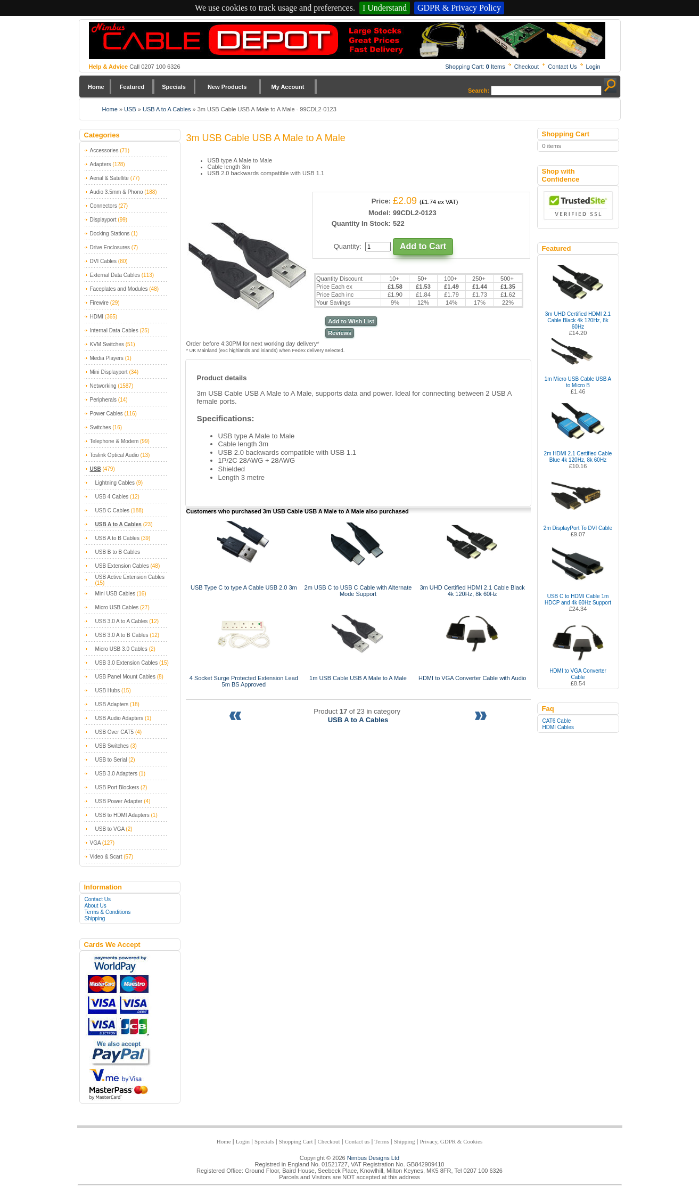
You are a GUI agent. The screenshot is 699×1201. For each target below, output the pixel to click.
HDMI (97, 317)
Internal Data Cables (114, 330)
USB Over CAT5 (114, 732)
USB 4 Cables (112, 497)
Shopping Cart (296, 1141)
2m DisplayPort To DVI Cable (578, 528)
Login (593, 66)
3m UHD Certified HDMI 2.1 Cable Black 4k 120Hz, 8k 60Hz (578, 320)
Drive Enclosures (110, 247)
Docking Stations (110, 233)
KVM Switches (107, 344)
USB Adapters (112, 704)
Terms (381, 1141)
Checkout (526, 66)
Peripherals (103, 400)
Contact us (357, 1141)
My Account (288, 87)
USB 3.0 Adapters (116, 774)
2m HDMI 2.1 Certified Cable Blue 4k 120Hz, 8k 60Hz (578, 457)
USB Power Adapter (119, 801)
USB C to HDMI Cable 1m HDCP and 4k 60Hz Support (578, 599)
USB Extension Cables (122, 566)
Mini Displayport (109, 372)
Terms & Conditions (108, 912)
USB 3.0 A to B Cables (122, 635)
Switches (100, 427)
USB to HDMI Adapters (122, 815)
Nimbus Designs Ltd (373, 1158)
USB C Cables (112, 510)
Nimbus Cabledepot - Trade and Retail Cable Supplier (347, 40)
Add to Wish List (351, 321)
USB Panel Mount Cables (125, 677)
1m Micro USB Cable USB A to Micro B (578, 382)
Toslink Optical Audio (114, 455)
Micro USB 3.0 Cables (121, 649)
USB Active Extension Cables (130, 577)
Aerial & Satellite (109, 178)
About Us (95, 906)
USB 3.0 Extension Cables (126, 663)
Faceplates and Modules (119, 289)
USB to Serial (111, 760)
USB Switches (112, 746)
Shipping (95, 918)
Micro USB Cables (117, 607)
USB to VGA (110, 829)
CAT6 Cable (556, 721)
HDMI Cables (558, 727)
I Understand (385, 7)
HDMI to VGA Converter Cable (577, 674)
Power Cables (106, 413)
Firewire (99, 303)
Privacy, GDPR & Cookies (451, 1141)
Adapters (100, 164)
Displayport (103, 220)
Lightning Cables (115, 483)
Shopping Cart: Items (475, 66)
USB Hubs (107, 690)
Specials (174, 87)
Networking (103, 386)
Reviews (339, 333)
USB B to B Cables (117, 552)
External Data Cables (115, 275)
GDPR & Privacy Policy (459, 7)
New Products (227, 87)
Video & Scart (106, 857)
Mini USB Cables (115, 594)
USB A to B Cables (117, 538)
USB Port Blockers (117, 787)
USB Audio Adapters (119, 718)
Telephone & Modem (114, 441)
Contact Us (562, 66)
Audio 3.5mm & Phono (116, 192)
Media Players (107, 358)
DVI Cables (103, 261)
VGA (95, 843)
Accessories (104, 150)
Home (96, 87)
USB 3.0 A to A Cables (121, 621)
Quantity (346, 246)
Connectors (103, 206)
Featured (132, 87)
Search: (478, 90)
